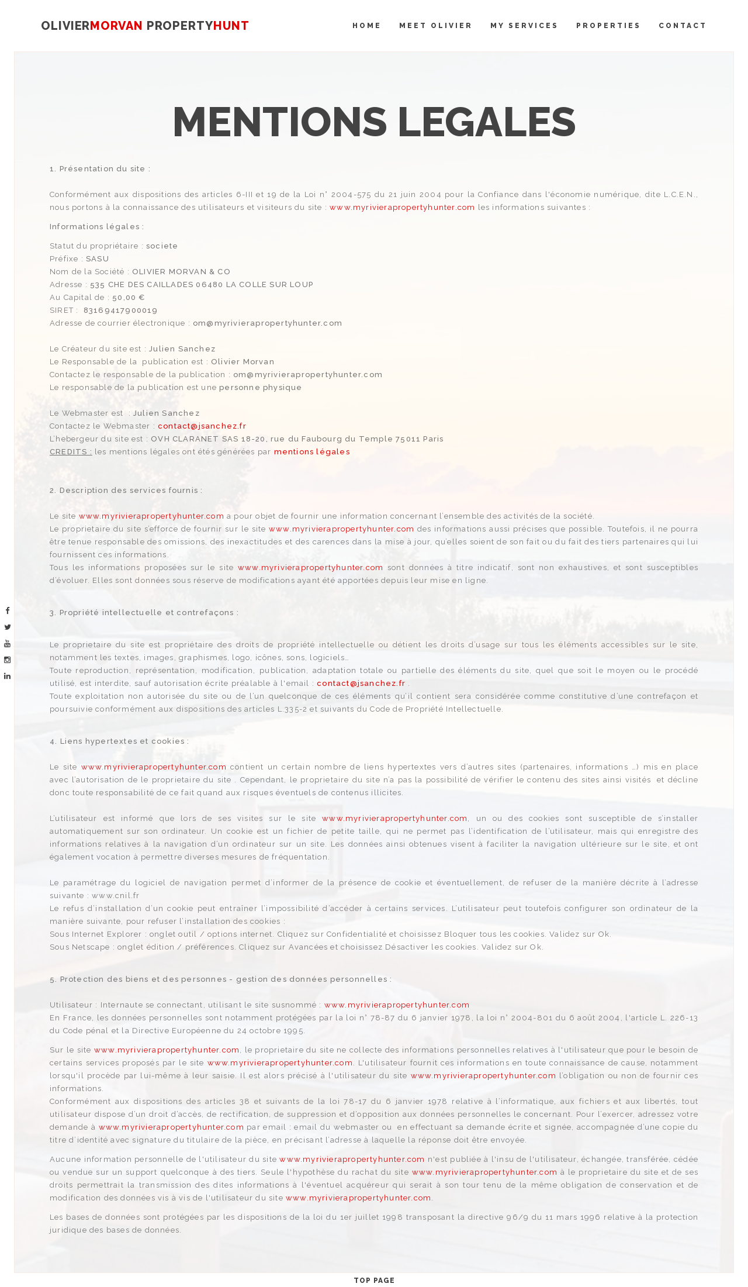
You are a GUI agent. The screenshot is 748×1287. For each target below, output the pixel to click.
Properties (608, 26)
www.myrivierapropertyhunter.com (402, 207)
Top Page (374, 1280)
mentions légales (312, 451)
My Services (524, 26)
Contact (683, 26)
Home (367, 26)
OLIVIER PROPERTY (145, 26)
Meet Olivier (436, 26)
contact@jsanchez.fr (202, 426)
